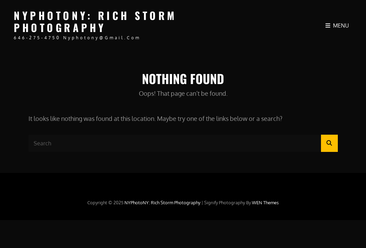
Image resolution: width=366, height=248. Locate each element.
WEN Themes (265, 202)
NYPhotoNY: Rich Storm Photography (95, 21)
